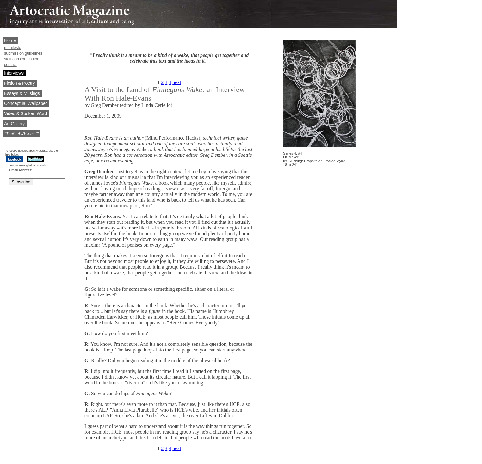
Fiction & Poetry (19, 83)
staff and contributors (22, 59)
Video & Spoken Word (25, 113)
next (176, 82)
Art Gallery (14, 123)
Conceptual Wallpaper (25, 103)
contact (10, 64)
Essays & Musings (22, 93)
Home (10, 40)
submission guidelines (23, 53)
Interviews (14, 73)
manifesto (12, 47)
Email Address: (20, 170)
